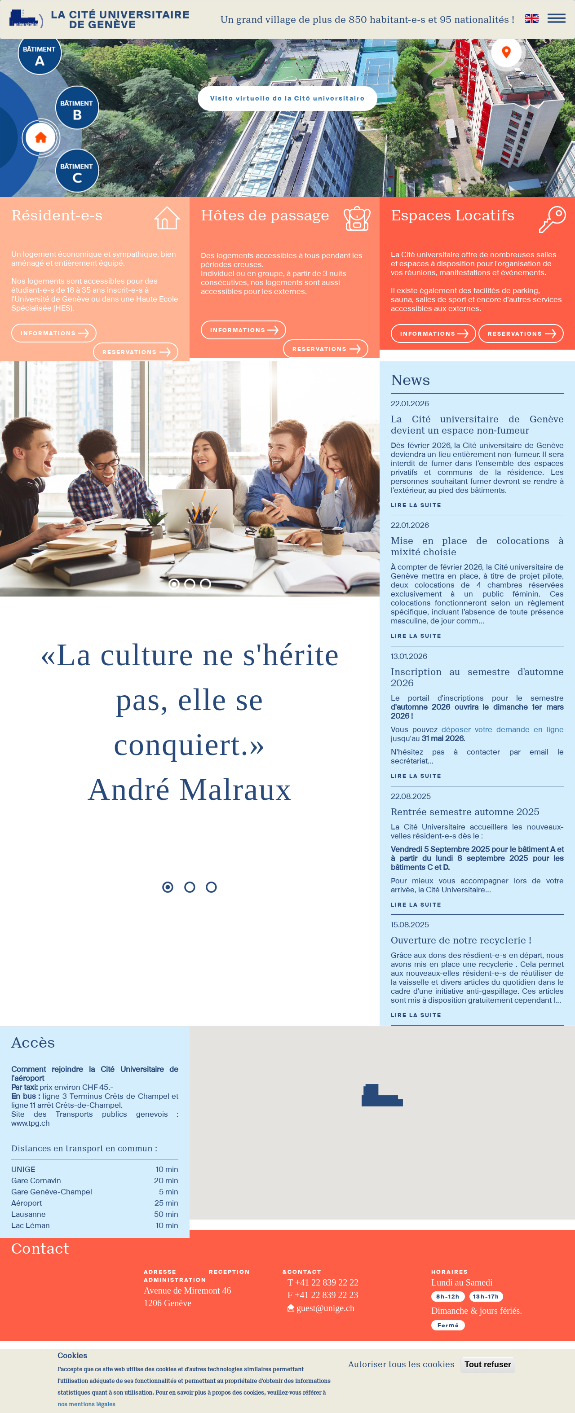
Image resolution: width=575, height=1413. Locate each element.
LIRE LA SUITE (416, 505)
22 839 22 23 (334, 1295)
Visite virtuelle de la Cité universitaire (287, 98)
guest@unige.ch (325, 1308)
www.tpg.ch (30, 1123)
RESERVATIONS (129, 352)
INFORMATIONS (48, 333)
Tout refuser (487, 1364)
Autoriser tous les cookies (401, 1364)
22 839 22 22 (334, 1282)
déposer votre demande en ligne (503, 729)
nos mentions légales (86, 1404)
